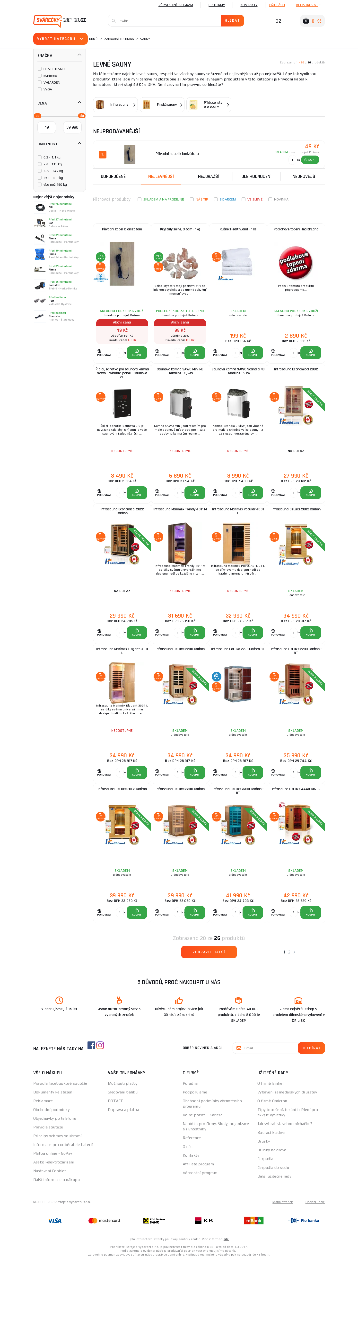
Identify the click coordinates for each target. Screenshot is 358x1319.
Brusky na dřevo (272, 1208)
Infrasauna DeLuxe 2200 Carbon (180, 687)
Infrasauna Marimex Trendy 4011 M (180, 537)
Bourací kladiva (271, 1191)
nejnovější (305, 175)
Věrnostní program (175, 5)
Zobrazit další (208, 1011)
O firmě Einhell (271, 1142)
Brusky (263, 1200)
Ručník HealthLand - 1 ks (238, 231)
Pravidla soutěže (48, 1186)
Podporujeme (195, 1151)
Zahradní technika (119, 39)
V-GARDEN (52, 82)
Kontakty (249, 5)
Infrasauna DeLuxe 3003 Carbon (122, 839)
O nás (188, 1205)
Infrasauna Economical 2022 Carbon (122, 537)
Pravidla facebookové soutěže (60, 1142)
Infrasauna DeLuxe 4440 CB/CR (296, 839)
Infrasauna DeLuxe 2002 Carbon (296, 535)
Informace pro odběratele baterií (63, 1203)
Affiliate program (198, 1223)
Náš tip (202, 198)
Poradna (190, 1142)
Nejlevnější (161, 175)
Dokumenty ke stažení (53, 1151)
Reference (192, 1196)
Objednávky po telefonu (54, 1177)
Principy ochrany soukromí (57, 1194)
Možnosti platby (123, 1142)
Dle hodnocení (257, 175)
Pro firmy (217, 5)
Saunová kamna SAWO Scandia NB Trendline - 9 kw (238, 385)
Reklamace (43, 1159)
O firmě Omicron (272, 1159)
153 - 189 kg (53, 178)
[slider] (36, 115)
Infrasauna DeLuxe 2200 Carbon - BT (296, 689)
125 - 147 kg (53, 171)
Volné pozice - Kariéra (203, 1173)
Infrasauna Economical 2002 (296, 383)
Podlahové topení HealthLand (296, 231)
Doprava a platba (123, 1168)
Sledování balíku (123, 1151)
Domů (93, 39)
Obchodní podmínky (51, 1168)
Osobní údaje (315, 1261)
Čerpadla (265, 1217)
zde (226, 1297)
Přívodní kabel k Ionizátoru (122, 231)
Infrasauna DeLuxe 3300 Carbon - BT (238, 841)
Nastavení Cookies (49, 1229)
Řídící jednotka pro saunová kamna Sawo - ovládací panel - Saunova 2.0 (122, 387)
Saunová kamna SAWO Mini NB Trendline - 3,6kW (180, 385)
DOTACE (115, 1159)
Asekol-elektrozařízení (53, 1221)
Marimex (50, 76)
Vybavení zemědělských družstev (287, 1151)
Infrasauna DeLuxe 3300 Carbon (180, 839)
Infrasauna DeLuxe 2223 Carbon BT (238, 689)
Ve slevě (254, 198)
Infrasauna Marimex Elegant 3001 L (122, 689)
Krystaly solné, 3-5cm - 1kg (180, 231)
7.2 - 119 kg (53, 164)
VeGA (48, 89)
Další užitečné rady (274, 1235)
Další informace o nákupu (56, 1238)
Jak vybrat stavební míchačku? (285, 1182)
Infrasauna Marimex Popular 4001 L (238, 537)
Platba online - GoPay (52, 1212)
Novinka (281, 198)
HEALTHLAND (54, 69)
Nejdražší (208, 175)
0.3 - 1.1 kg (52, 157)
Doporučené (113, 175)
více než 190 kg (55, 184)
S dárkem (228, 198)
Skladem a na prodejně (163, 198)
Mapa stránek (281, 1261)
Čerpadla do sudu (273, 1226)
